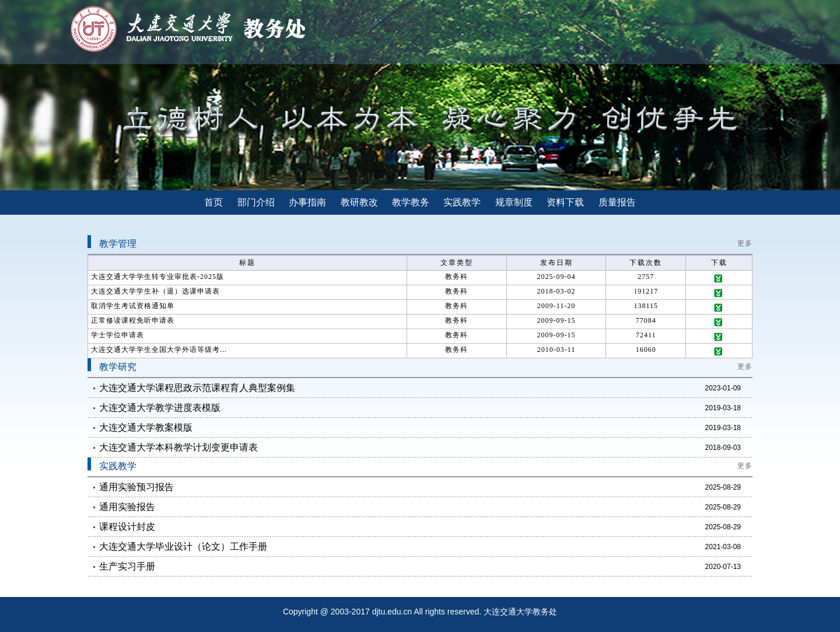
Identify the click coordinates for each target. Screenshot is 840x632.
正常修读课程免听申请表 (132, 320)
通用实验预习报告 (136, 487)
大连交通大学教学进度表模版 (159, 408)
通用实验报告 (127, 507)
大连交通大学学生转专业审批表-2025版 (157, 277)
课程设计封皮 (127, 527)
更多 (744, 243)
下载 (719, 278)
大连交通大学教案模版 (145, 427)
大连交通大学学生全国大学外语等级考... (159, 349)
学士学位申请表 (117, 335)
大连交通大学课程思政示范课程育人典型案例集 (197, 388)
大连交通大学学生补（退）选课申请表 (155, 291)
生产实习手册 (127, 566)
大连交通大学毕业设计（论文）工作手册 (183, 546)
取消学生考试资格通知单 (132, 306)
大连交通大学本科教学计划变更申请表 (178, 447)
